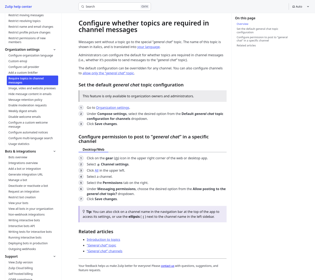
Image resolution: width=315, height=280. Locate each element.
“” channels (104, 251)
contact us (167, 266)
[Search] (115, 6)
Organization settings (112, 107)
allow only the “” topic (108, 73)
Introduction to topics (103, 239)
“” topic (101, 245)
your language (148, 47)
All (96, 170)
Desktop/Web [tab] (93, 149)
